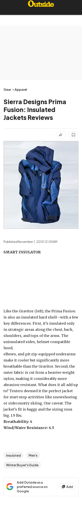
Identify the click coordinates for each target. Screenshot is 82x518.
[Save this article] (73, 134)
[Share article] (61, 135)
